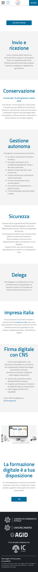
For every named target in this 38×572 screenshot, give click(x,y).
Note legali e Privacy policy (11, 558)
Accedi (33, 2)
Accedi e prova (19, 22)
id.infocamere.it (10, 400)
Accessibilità (6, 561)
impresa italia (21, 322)
